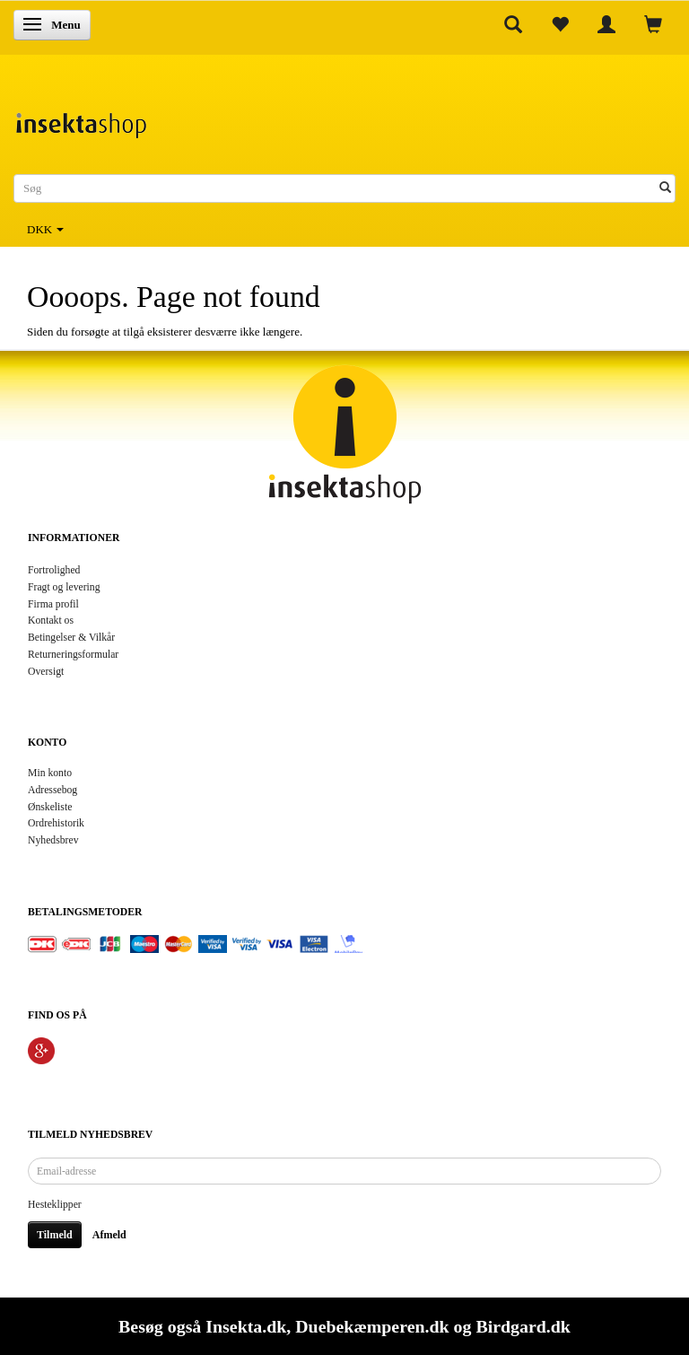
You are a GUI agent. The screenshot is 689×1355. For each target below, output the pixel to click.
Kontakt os (51, 620)
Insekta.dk (245, 1326)
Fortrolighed (54, 570)
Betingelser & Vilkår (71, 637)
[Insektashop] (80, 121)
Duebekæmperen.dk (372, 1326)
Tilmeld (55, 1234)
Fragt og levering (64, 587)
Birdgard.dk (522, 1326)
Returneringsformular (73, 654)
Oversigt (46, 672)
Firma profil (53, 604)
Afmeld (109, 1234)
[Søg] (665, 188)
